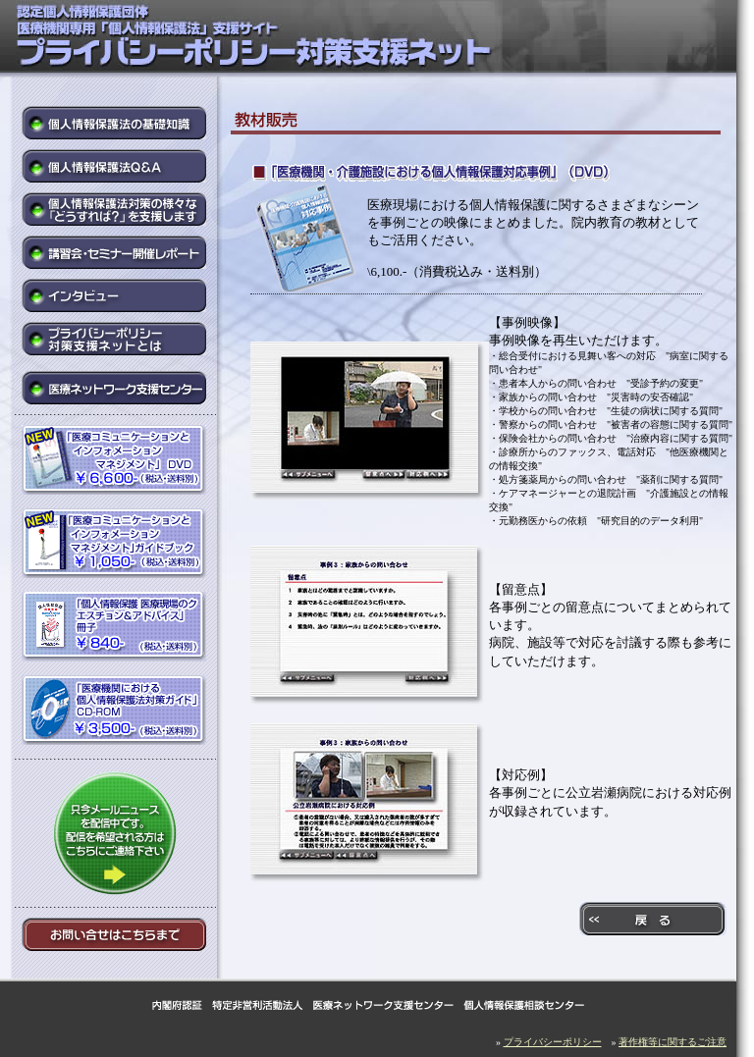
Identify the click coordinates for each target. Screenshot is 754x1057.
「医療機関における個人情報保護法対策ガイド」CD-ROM (115, 712)
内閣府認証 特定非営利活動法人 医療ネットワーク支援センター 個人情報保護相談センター (368, 1005)
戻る (653, 918)
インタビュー (115, 295)
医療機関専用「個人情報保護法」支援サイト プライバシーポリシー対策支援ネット (294, 38)
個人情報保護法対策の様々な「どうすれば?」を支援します (115, 209)
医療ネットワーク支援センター (115, 387)
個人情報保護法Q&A (115, 166)
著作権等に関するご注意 (673, 1041)
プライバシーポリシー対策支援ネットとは (115, 341)
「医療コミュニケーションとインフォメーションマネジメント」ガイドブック (115, 545)
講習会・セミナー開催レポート (115, 252)
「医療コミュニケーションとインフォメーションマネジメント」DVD (115, 462)
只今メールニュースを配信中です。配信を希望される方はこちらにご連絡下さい (114, 833)
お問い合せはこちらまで (115, 934)
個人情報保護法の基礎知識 (115, 122)
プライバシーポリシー (553, 1041)
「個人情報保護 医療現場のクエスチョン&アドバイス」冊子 (115, 628)
